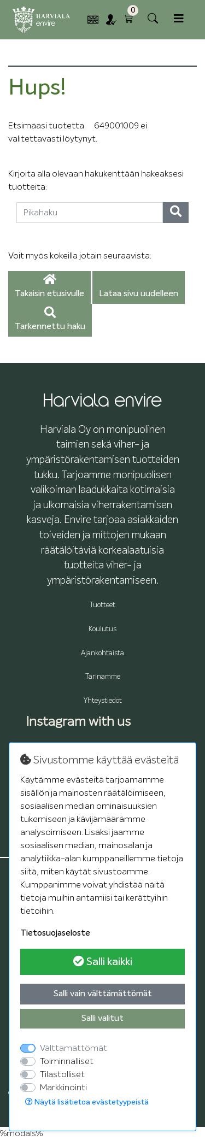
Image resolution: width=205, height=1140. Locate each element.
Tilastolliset (62, 1074)
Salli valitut (102, 1018)
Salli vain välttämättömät (103, 994)
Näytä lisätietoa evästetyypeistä (87, 1102)
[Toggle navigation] (179, 19)
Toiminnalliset (66, 1061)
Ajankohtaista (102, 653)
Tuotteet (102, 605)
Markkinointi (63, 1087)
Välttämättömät (73, 1048)
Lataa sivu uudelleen (138, 294)
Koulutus (102, 629)
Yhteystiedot (103, 700)
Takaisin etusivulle (49, 286)
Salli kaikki (102, 961)
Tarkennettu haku (50, 319)
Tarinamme (102, 676)
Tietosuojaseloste (55, 933)
